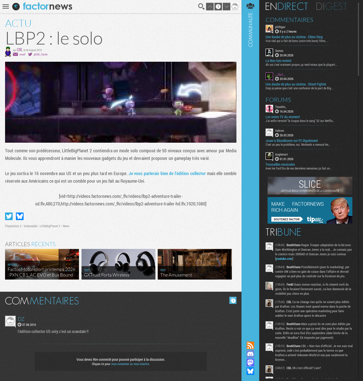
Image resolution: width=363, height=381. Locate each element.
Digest (331, 6)
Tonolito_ (281, 107)
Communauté (250, 165)
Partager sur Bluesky (20, 216)
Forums (278, 99)
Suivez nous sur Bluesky (250, 371)
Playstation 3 (13, 226)
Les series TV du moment (283, 117)
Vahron (279, 131)
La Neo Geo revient (278, 61)
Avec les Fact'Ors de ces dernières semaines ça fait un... (299, 168)
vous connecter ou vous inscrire (130, 364)
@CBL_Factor (41, 54)
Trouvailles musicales (280, 164)
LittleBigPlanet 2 (50, 226)
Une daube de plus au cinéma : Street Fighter (296, 84)
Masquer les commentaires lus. (232, 300)
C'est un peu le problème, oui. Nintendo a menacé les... (298, 144)
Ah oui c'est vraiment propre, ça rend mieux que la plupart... (301, 64)
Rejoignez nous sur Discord (250, 354)
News (66, 226)
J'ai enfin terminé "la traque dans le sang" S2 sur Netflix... (300, 121)
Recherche (201, 6)
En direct (287, 6)
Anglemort (281, 154)
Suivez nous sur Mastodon (250, 362)
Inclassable (30, 226)
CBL (20, 49)
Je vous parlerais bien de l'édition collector (167, 173)
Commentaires (289, 20)
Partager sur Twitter (9, 216)
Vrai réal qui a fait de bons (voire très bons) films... (297, 41)
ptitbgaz (280, 27)
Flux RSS (250, 345)
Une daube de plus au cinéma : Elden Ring (294, 37)
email (22, 54)
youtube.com (284, 258)
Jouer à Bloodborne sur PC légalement (292, 141)
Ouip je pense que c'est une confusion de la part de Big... (299, 88)
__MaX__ (280, 74)
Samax (279, 51)
